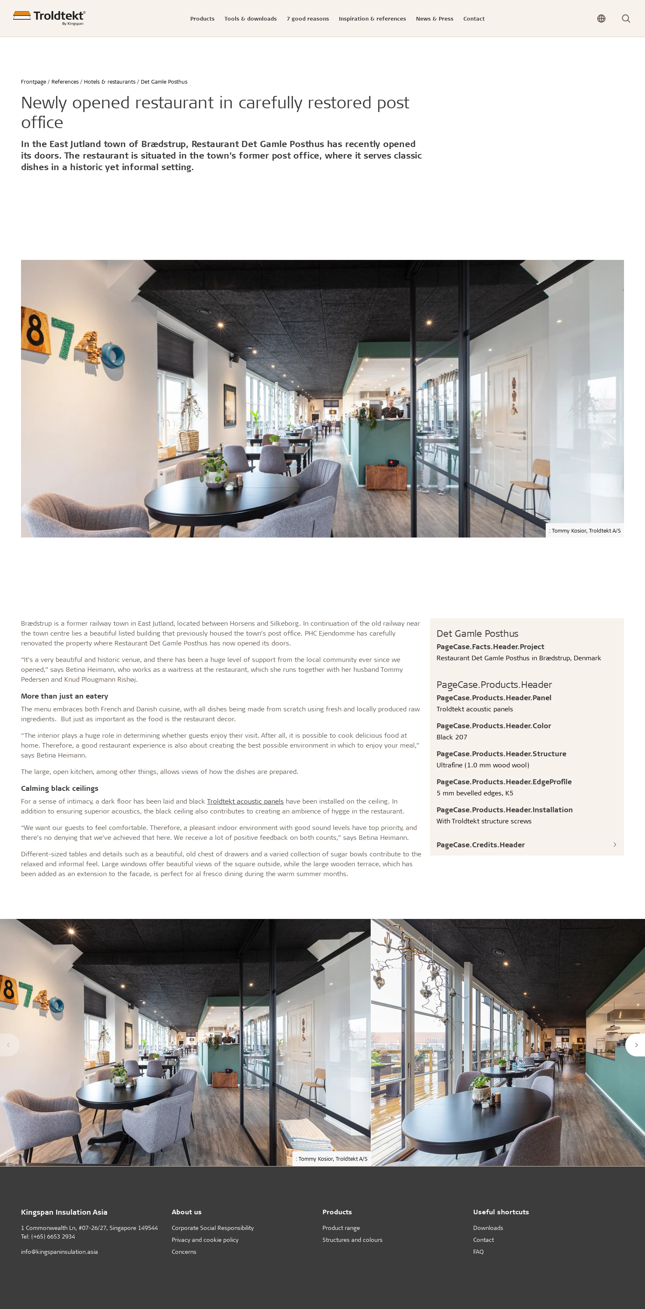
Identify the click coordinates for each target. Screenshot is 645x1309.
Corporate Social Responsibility (213, 1228)
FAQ (478, 1251)
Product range (341, 1228)
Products (337, 1211)
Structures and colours (352, 1240)
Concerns (184, 1251)
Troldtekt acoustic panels (245, 801)
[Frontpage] (49, 18)
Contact (483, 1240)
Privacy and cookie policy (205, 1240)
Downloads (488, 1228)
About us (187, 1211)
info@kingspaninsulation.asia (59, 1251)
